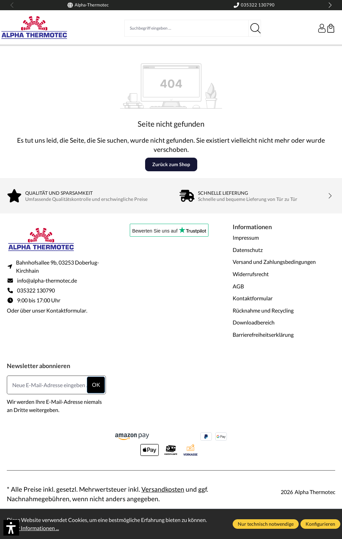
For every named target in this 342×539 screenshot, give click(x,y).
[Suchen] (255, 28)
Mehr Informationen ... (33, 528)
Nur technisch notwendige (266, 524)
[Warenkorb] (330, 28)
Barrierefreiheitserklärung (263, 334)
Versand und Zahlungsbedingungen (274, 261)
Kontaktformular (66, 310)
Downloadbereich (254, 322)
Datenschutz (248, 250)
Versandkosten (162, 489)
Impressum (246, 237)
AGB (238, 286)
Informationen (252, 227)
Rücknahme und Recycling (263, 310)
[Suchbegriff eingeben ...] (186, 28)
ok (96, 384)
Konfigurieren (320, 524)
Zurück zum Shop (171, 164)
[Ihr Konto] (321, 28)
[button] (11, 528)
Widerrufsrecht (251, 274)
